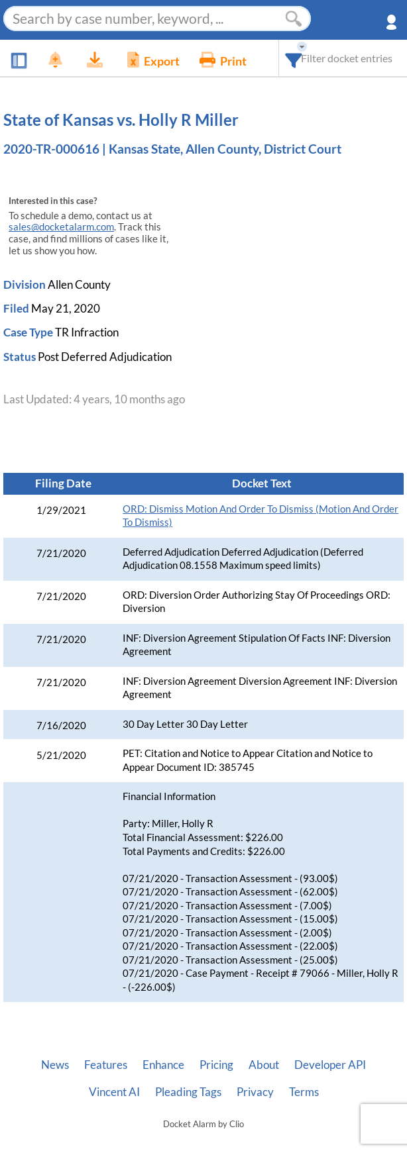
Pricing (216, 1065)
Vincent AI (114, 1092)
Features (105, 1065)
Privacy (255, 1092)
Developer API (330, 1065)
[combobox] (294, 58)
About (264, 1065)
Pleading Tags (188, 1092)
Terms (304, 1092)
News (55, 1065)
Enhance (163, 1065)
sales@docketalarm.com (61, 226)
